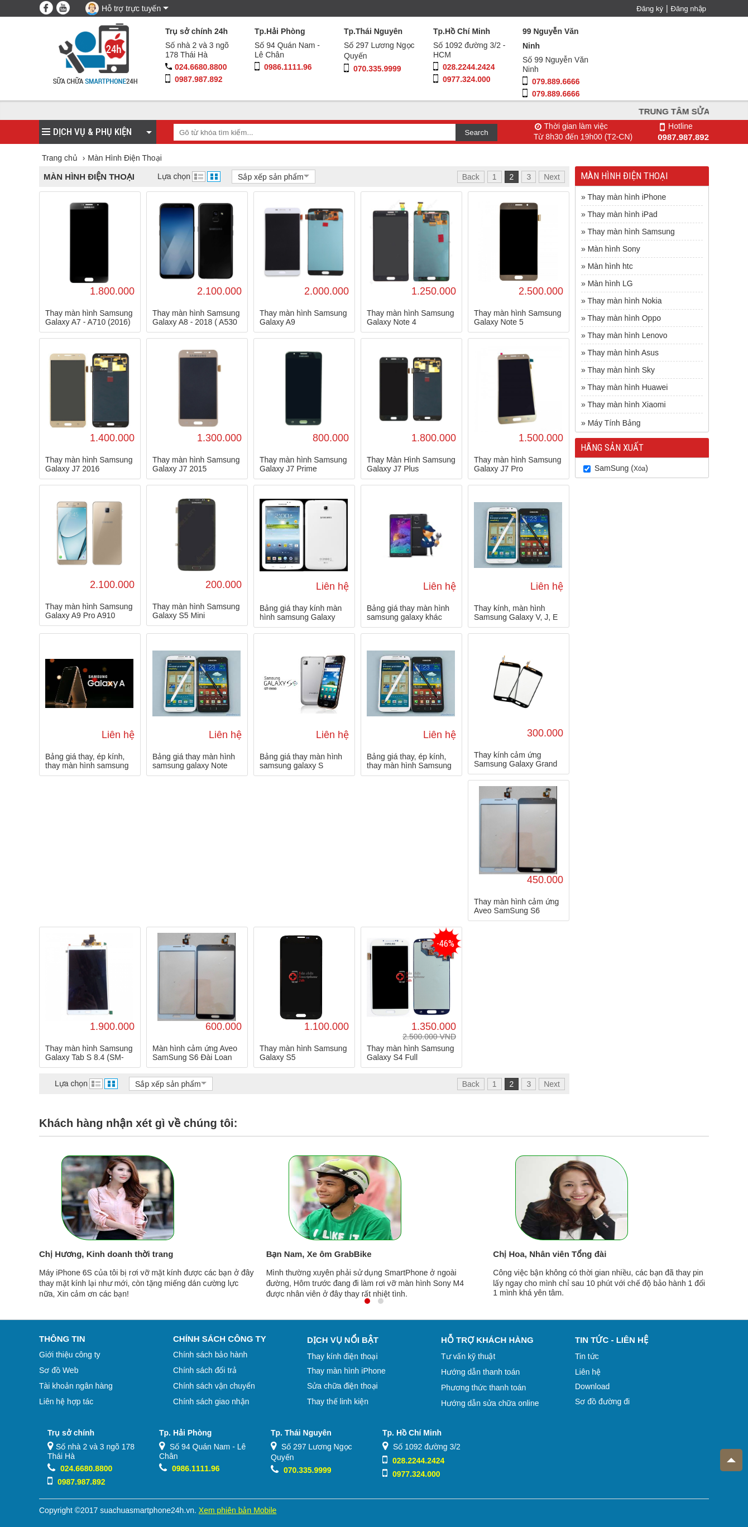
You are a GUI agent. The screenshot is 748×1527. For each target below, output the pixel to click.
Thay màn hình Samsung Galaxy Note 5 (517, 317)
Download (592, 1386)
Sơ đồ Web (58, 1370)
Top (728, 1455)
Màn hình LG (610, 283)
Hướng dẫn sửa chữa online (490, 1403)
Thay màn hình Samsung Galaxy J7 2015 (195, 464)
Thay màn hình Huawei (627, 387)
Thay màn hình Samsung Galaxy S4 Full (410, 1053)
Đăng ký (649, 8)
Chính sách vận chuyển (214, 1385)
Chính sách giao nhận (211, 1401)
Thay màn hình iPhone (626, 196)
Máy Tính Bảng (614, 422)
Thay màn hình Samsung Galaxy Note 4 (410, 317)
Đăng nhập (688, 8)
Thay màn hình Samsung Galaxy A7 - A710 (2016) (88, 317)
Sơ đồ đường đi (602, 1401)
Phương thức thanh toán (483, 1387)
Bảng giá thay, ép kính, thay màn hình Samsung (409, 761)
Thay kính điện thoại (342, 1356)
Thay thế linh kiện (337, 1401)
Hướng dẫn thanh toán (480, 1371)
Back (471, 176)
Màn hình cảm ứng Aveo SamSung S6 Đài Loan (194, 1053)
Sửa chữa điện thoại (342, 1385)
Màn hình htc (610, 266)
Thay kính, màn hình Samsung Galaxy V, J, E (516, 613)
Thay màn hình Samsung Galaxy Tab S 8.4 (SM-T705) (88, 1053)
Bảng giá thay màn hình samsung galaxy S (301, 761)
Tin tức (587, 1356)
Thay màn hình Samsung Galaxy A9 (303, 317)
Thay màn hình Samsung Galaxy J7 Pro (517, 464)
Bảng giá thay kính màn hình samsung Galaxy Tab (301, 613)
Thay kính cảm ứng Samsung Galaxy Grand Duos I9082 (515, 759)
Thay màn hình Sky (621, 369)
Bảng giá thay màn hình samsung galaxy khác (408, 613)
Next (552, 176)
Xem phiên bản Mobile (238, 1510)
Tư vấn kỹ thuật (468, 1356)
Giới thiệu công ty (69, 1354)
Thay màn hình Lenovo (627, 335)
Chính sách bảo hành (210, 1354)
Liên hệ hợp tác (66, 1401)
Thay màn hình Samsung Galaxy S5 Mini (195, 611)
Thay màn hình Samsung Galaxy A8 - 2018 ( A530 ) (195, 317)
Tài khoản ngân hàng (76, 1385)
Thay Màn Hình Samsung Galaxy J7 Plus (411, 464)
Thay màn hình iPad (622, 214)
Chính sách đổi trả (205, 1370)
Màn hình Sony (614, 248)
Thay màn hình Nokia (624, 300)
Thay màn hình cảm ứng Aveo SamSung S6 (516, 906)
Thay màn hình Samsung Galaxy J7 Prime (303, 464)
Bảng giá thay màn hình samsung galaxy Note (193, 761)
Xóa (639, 469)
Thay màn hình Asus (623, 352)
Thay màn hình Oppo (624, 318)
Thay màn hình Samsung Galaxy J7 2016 (88, 464)
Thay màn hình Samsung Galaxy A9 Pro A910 (88, 611)
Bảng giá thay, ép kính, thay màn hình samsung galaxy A (86, 761)
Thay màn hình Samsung (630, 231)
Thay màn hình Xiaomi (626, 404)
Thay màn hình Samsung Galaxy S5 (303, 1053)
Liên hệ (588, 1371)
